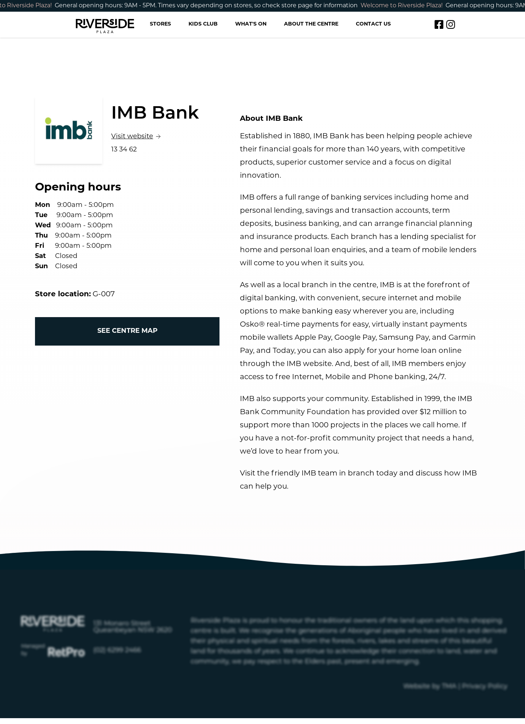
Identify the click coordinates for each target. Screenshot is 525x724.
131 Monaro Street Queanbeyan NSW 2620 (132, 647)
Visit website (140, 136)
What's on (251, 24)
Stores (160, 24)
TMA (449, 707)
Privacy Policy (485, 707)
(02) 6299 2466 (117, 670)
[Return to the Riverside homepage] (105, 25)
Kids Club (203, 24)
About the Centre (311, 24)
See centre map (127, 331)
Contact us (373, 24)
